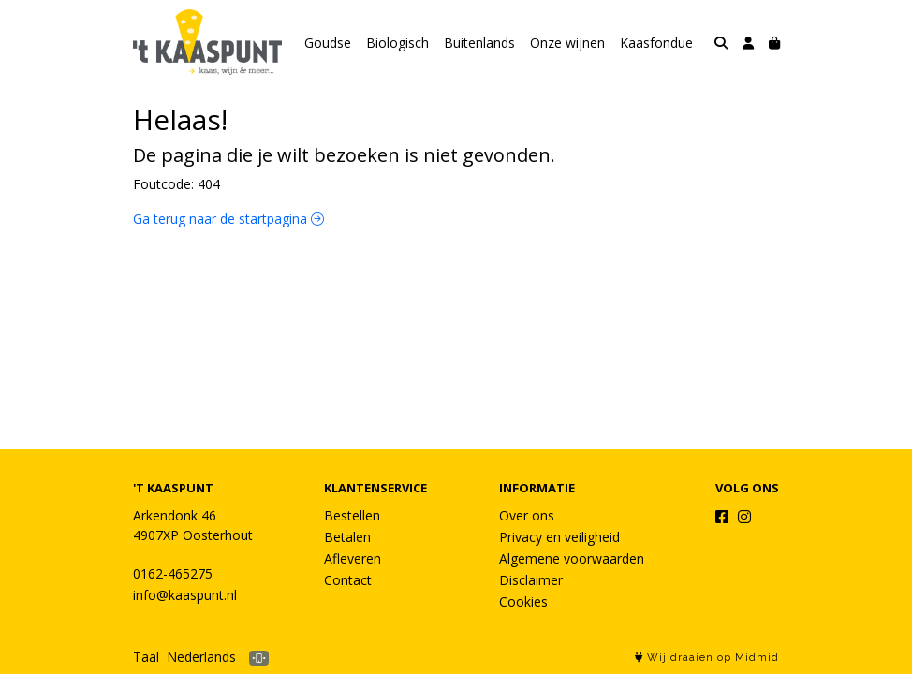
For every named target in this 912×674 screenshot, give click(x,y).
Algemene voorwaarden (571, 558)
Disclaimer (531, 580)
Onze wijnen (567, 42)
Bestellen (352, 515)
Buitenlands (479, 42)
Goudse (327, 42)
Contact (348, 580)
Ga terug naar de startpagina (228, 218)
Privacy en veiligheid (559, 537)
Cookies (523, 601)
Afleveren (352, 558)
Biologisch (397, 42)
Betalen (347, 537)
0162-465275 (173, 573)
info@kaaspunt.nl (185, 595)
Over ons (526, 515)
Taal (146, 657)
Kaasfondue (656, 42)
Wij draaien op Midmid (707, 658)
